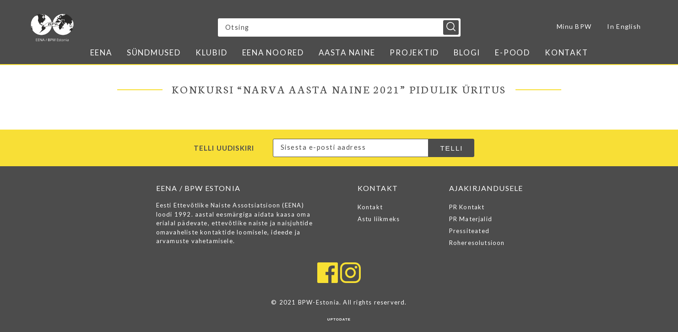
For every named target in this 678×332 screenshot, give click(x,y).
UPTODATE (339, 319)
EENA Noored (273, 52)
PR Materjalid (471, 219)
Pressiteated (469, 230)
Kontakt (566, 52)
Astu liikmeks (379, 219)
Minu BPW (574, 26)
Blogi (467, 52)
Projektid (414, 52)
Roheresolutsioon (477, 242)
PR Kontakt (467, 207)
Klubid (211, 52)
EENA (101, 52)
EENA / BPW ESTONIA (111, 27)
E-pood (512, 52)
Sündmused (154, 52)
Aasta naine (347, 52)
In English (624, 26)
